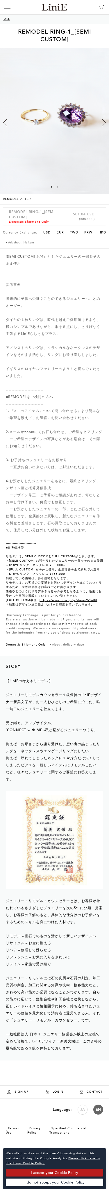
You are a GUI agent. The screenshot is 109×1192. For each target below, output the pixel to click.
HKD (102, 232)
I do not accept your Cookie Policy (54, 1182)
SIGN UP (17, 1092)
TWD (74, 232)
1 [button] (52, 187)
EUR (60, 232)
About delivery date (68, 644)
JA (82, 1110)
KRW (88, 232)
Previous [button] (4, 122)
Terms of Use (14, 1130)
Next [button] (104, 122)
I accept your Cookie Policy (54, 1172)
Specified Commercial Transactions (67, 1130)
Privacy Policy (34, 1130)
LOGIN (54, 1092)
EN (98, 1110)
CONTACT (91, 1092)
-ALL (6, 19)
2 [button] (57, 187)
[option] (54, 126)
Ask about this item (21, 242)
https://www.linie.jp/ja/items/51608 (68, 600)
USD (47, 232)
